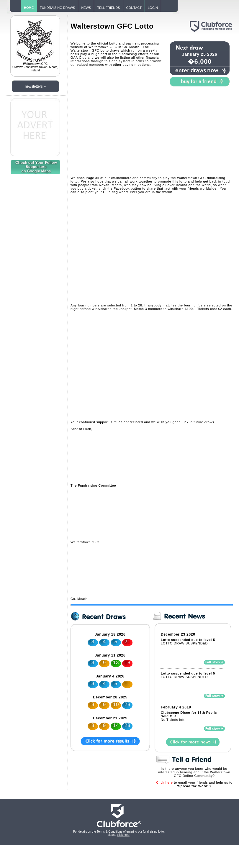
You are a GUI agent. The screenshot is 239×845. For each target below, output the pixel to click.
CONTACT (134, 7)
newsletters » (35, 86)
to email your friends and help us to (194, 784)
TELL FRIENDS (108, 7)
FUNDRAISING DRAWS (57, 7)
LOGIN (153, 7)
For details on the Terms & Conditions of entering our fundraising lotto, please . (119, 833)
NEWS (86, 7)
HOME (29, 7)
